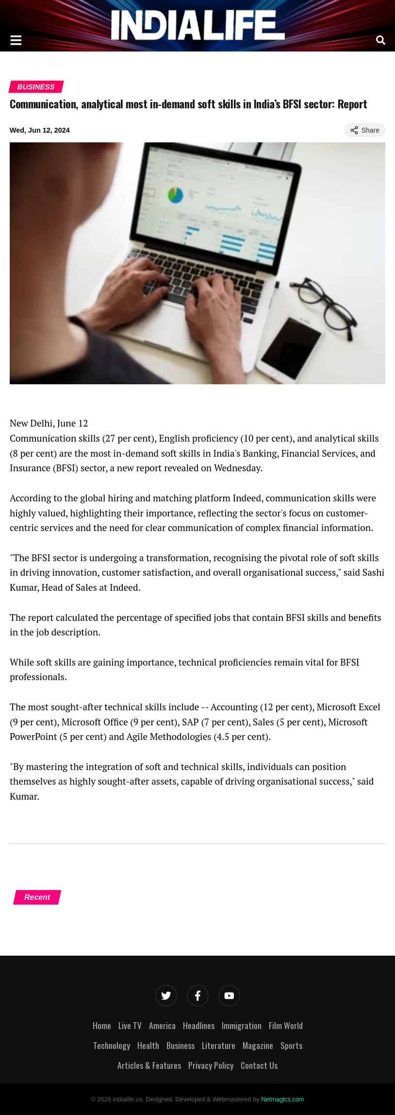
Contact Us (259, 1065)
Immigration (242, 1025)
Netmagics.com (282, 1099)
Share (364, 130)
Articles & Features (149, 1065)
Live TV (130, 1025)
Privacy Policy (210, 1065)
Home (102, 1025)
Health (148, 1045)
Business (35, 87)
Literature (218, 1045)
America (162, 1025)
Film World (286, 1025)
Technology (111, 1045)
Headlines (198, 1025)
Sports (291, 1045)
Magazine (258, 1045)
